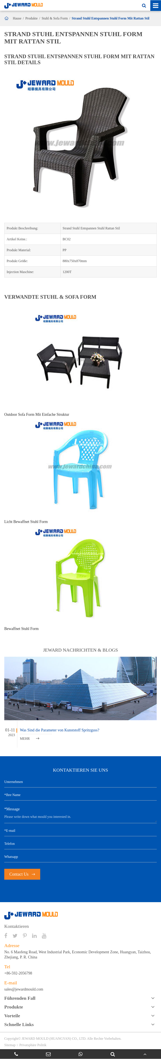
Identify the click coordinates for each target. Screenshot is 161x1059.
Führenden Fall (19, 998)
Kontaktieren (16, 926)
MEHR (29, 738)
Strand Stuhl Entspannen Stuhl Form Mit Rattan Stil (110, 18)
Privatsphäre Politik (32, 1045)
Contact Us (22, 874)
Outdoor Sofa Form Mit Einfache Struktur (36, 414)
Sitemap (9, 1045)
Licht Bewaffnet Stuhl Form (26, 522)
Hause (17, 18)
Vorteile (12, 1015)
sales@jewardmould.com (23, 989)
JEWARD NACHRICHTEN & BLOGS (80, 650)
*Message (12, 809)
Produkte (31, 18)
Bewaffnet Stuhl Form (21, 629)
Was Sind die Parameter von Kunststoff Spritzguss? (59, 730)
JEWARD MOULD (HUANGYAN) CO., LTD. (54, 1038)
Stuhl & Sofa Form (55, 18)
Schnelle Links (19, 1024)
